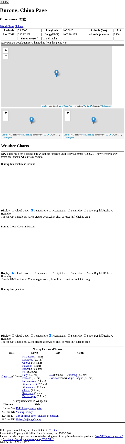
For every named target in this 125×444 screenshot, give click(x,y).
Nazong (26, 365)
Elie (24, 371)
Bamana (26, 378)
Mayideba (27, 359)
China (10, 26)
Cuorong (27, 362)
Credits (53, 430)
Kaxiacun (27, 356)
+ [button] (6, 50)
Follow (4, 2)
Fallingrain (106, 106)
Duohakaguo (29, 396)
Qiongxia (7, 376)
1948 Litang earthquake (28, 408)
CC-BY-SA (87, 106)
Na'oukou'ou (29, 381)
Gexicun (52, 378)
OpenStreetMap (65, 106)
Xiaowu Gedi (29, 384)
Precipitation (59, 210)
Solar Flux (76, 210)
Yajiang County (24, 412)
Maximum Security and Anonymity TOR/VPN (28, 439)
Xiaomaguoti (29, 387)
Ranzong (27, 368)
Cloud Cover (22, 210)
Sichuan (19, 26)
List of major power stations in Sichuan (37, 415)
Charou (26, 390)
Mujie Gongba (75, 378)
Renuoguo (28, 393)
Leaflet (44, 106)
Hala (50, 374)
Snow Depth (94, 210)
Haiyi (25, 374)
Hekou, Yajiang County (28, 419)
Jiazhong (72, 374)
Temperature (41, 210)
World (3, 26)
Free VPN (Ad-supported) (109, 436)
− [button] (6, 56)
